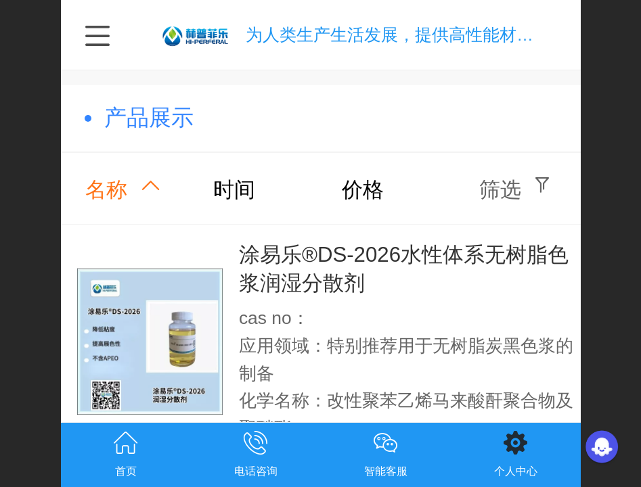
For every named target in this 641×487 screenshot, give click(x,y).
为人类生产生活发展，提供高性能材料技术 (406, 35)
